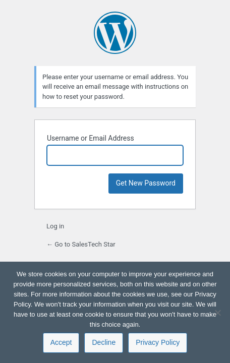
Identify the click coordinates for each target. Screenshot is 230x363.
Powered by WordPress (115, 33)
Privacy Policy (158, 342)
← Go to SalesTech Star (81, 244)
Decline (104, 342)
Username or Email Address (90, 138)
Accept (61, 342)
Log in (55, 226)
